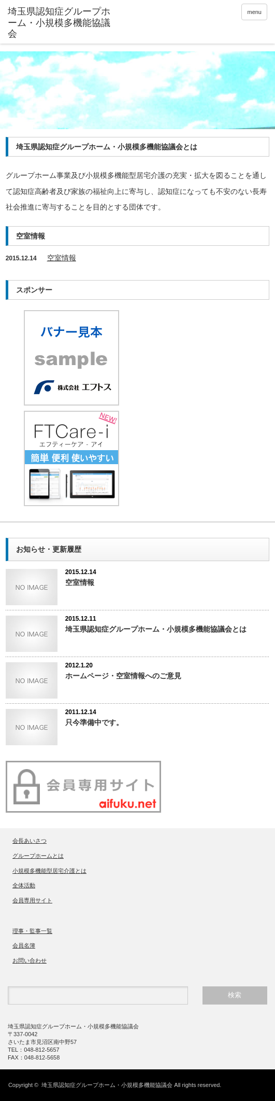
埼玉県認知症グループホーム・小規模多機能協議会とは (156, 629)
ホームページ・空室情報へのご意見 (123, 676)
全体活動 (23, 885)
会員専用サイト (32, 900)
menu (254, 12)
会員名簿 (23, 945)
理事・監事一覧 (32, 931)
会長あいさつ (29, 841)
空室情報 (61, 258)
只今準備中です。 (94, 722)
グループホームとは (38, 856)
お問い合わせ (29, 960)
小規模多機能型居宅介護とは (49, 871)
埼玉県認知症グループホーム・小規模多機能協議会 (106, 1085)
